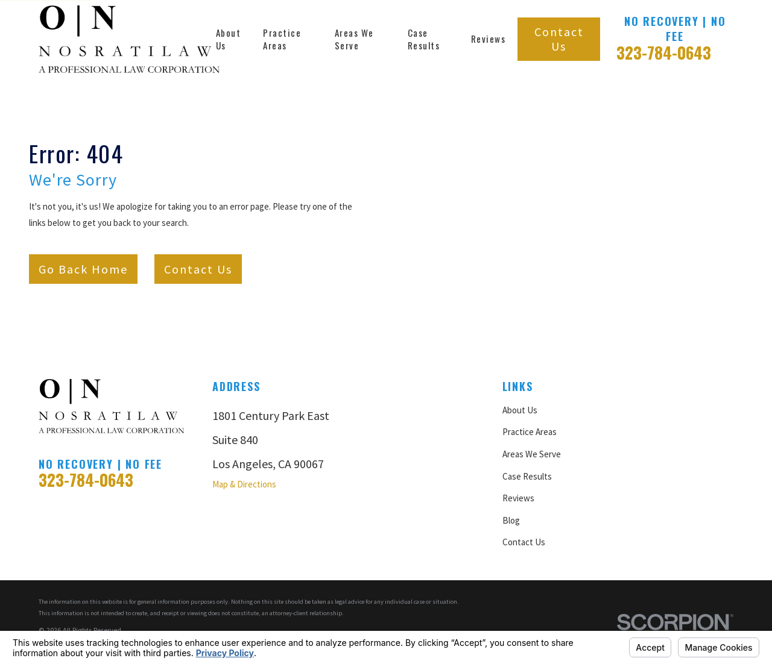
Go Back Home (83, 269)
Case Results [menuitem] (424, 39)
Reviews (518, 498)
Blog (511, 520)
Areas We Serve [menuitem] (354, 39)
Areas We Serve (531, 454)
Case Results (527, 476)
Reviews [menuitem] (488, 38)
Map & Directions (244, 484)
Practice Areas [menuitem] (282, 39)
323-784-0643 (663, 52)
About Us (519, 410)
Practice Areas (529, 431)
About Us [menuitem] (228, 39)
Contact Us (559, 39)
